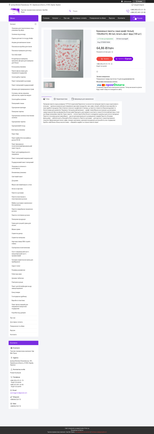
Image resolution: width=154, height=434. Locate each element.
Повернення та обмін (98, 18)
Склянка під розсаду (19, 34)
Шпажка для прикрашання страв (23, 89)
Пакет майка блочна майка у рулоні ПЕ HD (21, 139)
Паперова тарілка (18, 111)
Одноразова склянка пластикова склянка (23, 117)
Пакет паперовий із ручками (21, 81)
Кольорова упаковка (19, 67)
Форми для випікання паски (21, 42)
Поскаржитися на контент (82, 432)
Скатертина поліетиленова (21, 247)
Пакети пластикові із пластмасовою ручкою (19, 198)
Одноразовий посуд (18, 126)
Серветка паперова (18, 237)
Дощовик (15, 180)
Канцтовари (16, 292)
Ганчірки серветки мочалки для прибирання (22, 261)
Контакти (121, 18)
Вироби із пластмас (18, 300)
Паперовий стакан (18, 103)
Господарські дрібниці (19, 296)
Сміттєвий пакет (17, 176)
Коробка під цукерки (19, 313)
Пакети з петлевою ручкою (21, 215)
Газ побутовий (16, 55)
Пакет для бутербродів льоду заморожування (22, 287)
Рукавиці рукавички (18, 270)
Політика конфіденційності (99, 432)
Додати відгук (139, 5)
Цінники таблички (18, 278)
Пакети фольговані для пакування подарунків (19, 72)
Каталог (55, 18)
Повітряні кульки (17, 282)
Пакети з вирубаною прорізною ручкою (22, 210)
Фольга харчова (17, 189)
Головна (46, 18)
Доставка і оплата (79, 18)
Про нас (67, 18)
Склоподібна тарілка (19, 77)
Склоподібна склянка (19, 99)
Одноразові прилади (19, 107)
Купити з (125, 59)
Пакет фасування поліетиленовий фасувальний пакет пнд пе (22, 146)
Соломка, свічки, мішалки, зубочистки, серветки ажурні (21, 94)
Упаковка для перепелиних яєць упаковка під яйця (23, 29)
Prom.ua (86, 428)
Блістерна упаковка (18, 130)
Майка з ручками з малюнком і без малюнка (22, 204)
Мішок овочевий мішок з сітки (22, 185)
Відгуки (112, 18)
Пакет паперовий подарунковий (22, 85)
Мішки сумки (16, 229)
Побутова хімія (17, 274)
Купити (106, 59)
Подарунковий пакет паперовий (22, 162)
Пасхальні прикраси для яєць (22, 50)
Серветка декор (17, 233)
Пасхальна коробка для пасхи (22, 46)
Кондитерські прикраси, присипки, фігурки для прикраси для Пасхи (22, 61)
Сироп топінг (16, 266)
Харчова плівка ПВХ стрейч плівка (21, 242)
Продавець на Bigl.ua (77, 430)
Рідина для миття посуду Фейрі (22, 38)
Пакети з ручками (18, 193)
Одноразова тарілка (18, 122)
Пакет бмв (15, 134)
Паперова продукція (19, 219)
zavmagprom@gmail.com (18, 393)
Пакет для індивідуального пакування (21, 153)
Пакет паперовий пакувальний (22, 158)
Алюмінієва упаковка (19, 172)
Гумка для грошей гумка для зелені (21, 224)
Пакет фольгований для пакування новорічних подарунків (20, 306)
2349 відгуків (127, 1)
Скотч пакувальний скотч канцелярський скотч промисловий (20, 254)
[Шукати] (70, 11)
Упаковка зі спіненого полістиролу (19, 167)
